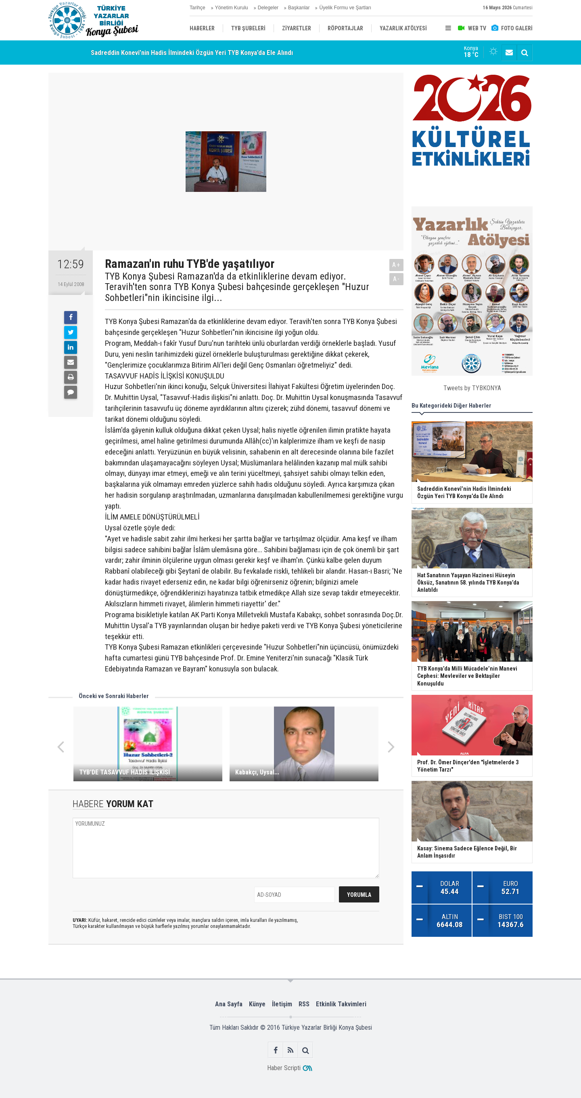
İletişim (282, 1004)
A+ (396, 265)
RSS (304, 1004)
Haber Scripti (284, 1068)
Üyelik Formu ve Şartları (345, 8)
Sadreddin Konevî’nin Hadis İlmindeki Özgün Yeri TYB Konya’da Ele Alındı (192, 52)
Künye (257, 1004)
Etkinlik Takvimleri (341, 1004)
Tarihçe (197, 8)
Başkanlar (298, 8)
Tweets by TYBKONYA (472, 388)
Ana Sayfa (228, 1004)
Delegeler (268, 8)
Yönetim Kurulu (231, 8)
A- (396, 279)
